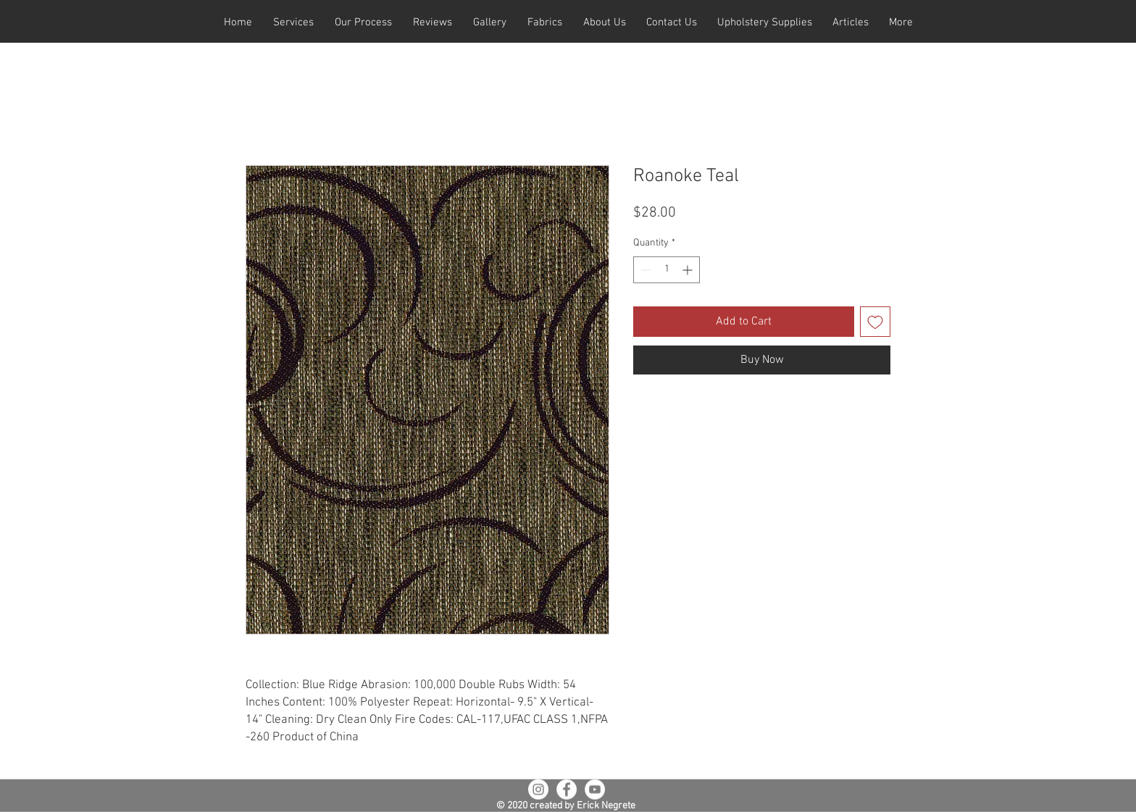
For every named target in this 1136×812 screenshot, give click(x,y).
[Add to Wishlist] (875, 321)
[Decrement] (644, 269)
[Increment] (689, 269)
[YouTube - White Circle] (595, 789)
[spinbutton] (666, 269)
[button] (293, 23)
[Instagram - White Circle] (538, 789)
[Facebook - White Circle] (566, 789)
